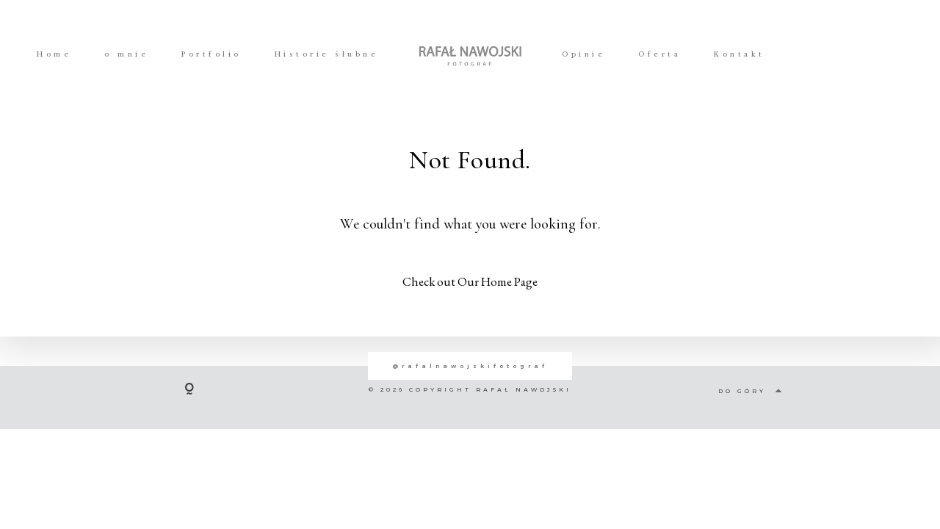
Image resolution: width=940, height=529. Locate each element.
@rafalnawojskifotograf (470, 366)
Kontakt (739, 54)
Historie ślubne (327, 54)
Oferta (659, 54)
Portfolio (211, 54)
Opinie (583, 54)
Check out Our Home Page (470, 281)
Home (54, 54)
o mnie (126, 54)
